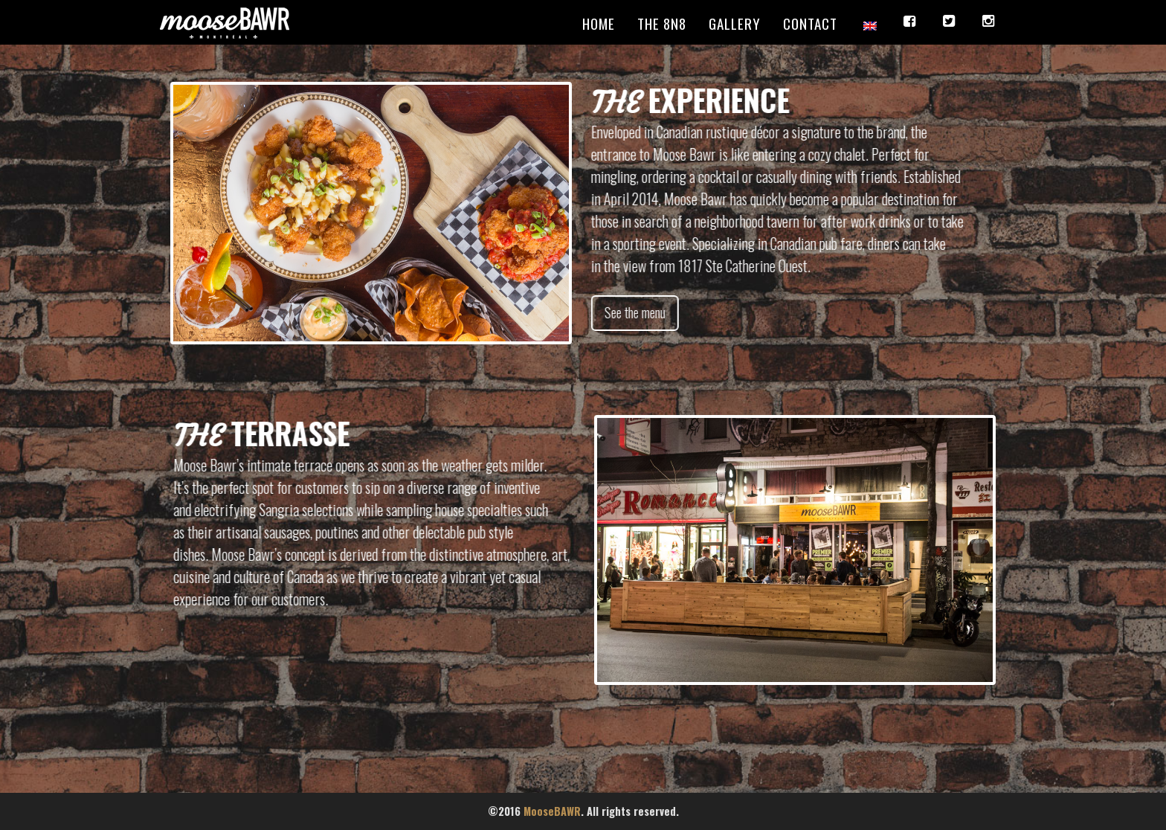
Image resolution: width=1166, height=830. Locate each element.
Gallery (735, 23)
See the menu (639, 312)
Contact (810, 23)
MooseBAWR (552, 811)
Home (598, 23)
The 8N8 (661, 23)
